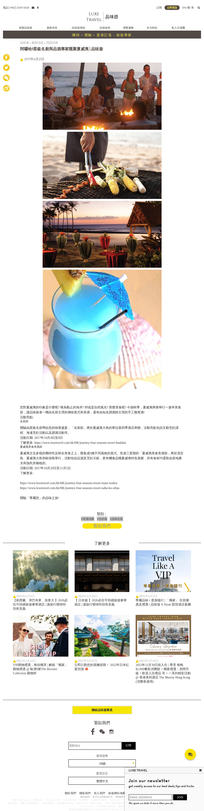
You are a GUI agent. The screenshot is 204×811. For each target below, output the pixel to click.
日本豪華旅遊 (48, 803)
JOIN (180, 797)
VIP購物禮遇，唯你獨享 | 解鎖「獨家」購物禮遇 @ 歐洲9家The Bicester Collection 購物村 (40, 669)
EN (184, 8)
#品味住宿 (116, 519)
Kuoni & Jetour (87, 806)
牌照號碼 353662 (123, 797)
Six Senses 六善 (52, 799)
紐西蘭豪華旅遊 (65, 803)
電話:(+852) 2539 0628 (16, 8)
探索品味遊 (25, 28)
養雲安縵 (37, 799)
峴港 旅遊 (12, 803)
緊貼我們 (102, 526)
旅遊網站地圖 (116, 793)
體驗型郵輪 (123, 806)
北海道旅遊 (81, 803)
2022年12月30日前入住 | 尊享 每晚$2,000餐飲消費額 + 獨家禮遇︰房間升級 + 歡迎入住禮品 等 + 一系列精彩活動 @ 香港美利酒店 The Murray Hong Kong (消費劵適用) (163, 673)
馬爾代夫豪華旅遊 (29, 803)
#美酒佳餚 (87, 519)
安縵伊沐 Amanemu (21, 799)
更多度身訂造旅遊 (106, 806)
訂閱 (128, 745)
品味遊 (24, 43)
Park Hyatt (115, 799)
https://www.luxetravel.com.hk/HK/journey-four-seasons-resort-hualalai (80, 442)
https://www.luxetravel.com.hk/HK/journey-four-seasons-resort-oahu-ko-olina (69, 488)
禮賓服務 (128, 28)
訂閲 (159, 8)
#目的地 (102, 519)
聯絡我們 (85, 793)
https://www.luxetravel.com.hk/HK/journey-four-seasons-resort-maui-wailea (68, 483)
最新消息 (52, 28)
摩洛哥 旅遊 (96, 803)
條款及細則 (85, 797)
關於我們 (70, 793)
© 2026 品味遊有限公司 (103, 797)
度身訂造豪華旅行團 (115, 803)
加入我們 (99, 793)
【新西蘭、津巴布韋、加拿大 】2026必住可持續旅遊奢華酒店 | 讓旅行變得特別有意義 (40, 604)
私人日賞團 (178, 28)
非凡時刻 (152, 28)
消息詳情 (52, 43)
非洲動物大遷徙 (99, 799)
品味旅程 (105, 28)
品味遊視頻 (78, 28)
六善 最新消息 (69, 799)
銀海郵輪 (83, 799)
